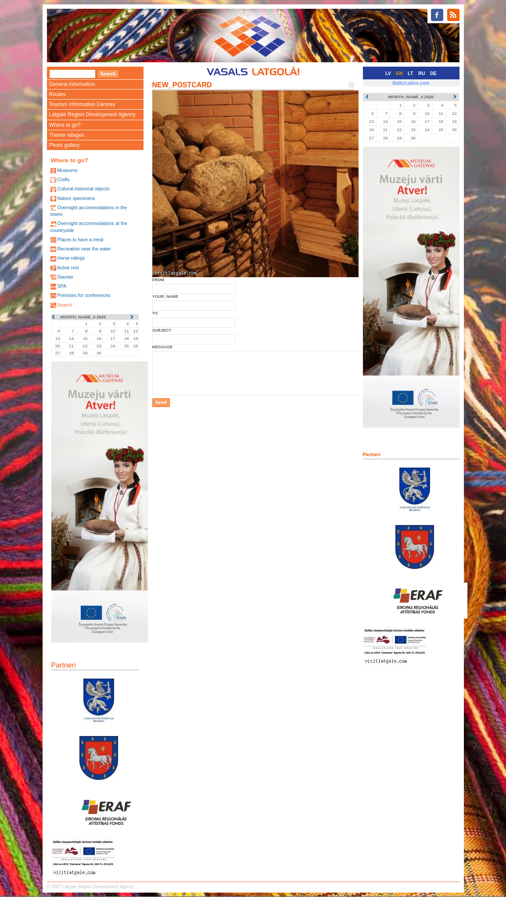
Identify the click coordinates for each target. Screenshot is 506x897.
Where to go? (65, 125)
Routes (57, 94)
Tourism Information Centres (82, 104)
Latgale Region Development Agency (92, 114)
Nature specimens (76, 198)
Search (64, 304)
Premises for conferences (83, 295)
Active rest (68, 267)
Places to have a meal (80, 239)
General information (72, 84)
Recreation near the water (84, 248)
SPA (61, 286)
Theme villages (67, 135)
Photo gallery (64, 145)
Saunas (65, 276)
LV (388, 73)
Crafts (63, 179)
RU (421, 73)
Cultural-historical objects (83, 188)
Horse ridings (71, 258)
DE (433, 73)
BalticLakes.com (410, 83)
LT (410, 73)
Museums (67, 170)
